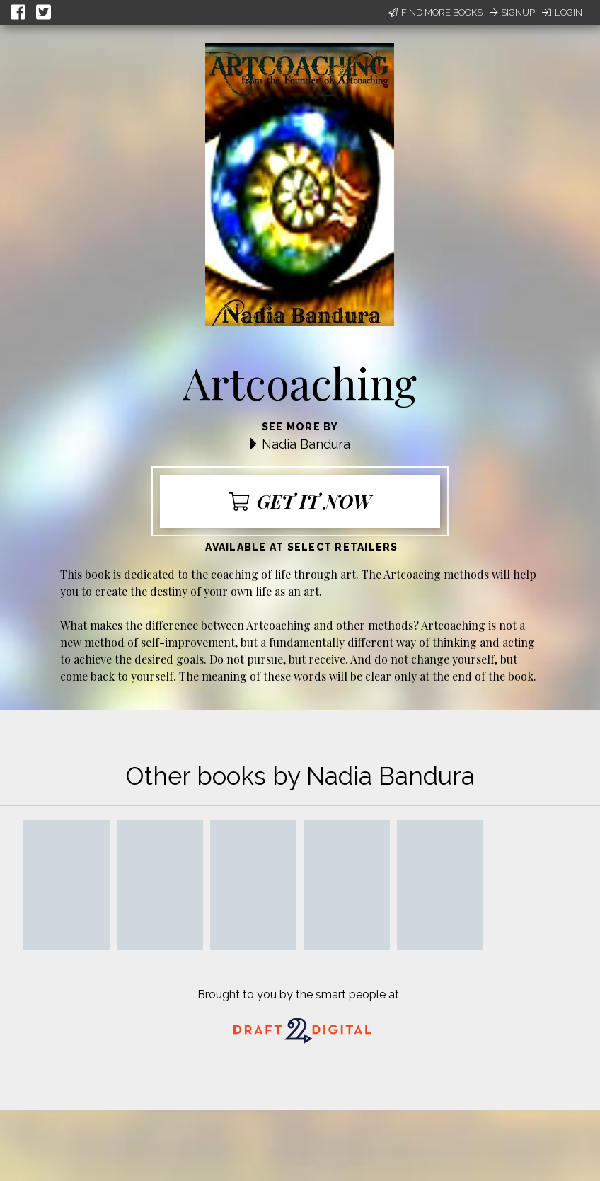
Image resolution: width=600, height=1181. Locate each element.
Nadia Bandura (306, 444)
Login (562, 12)
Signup (512, 12)
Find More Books (435, 12)
